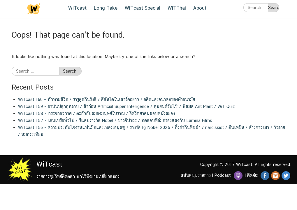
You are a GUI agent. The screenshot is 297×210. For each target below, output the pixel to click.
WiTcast (77, 8)
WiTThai (177, 8)
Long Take (105, 8)
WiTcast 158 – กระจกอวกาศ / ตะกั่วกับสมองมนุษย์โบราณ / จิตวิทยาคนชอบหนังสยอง (96, 113)
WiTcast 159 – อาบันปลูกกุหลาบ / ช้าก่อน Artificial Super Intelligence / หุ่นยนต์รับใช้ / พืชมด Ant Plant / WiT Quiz (126, 106)
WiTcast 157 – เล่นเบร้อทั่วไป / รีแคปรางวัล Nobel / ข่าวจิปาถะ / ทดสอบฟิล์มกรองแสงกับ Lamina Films (115, 120)
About (199, 8)
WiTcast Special (142, 8)
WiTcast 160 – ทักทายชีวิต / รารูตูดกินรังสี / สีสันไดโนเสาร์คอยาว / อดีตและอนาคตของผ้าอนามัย (106, 99)
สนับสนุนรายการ (196, 175)
